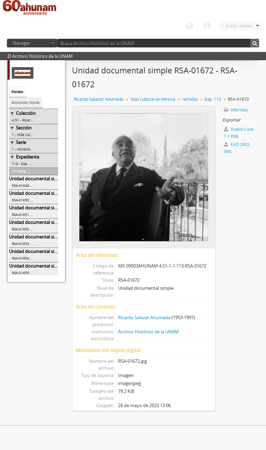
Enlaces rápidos (206, 26)
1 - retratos (21, 149)
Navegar (21, 43)
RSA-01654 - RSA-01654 (31, 258)
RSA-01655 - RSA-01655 (31, 272)
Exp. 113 (213, 99)
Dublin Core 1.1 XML (239, 132)
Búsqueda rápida (25, 102)
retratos (190, 99)
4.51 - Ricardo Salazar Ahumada (35, 120)
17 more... (20, 171)
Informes (236, 110)
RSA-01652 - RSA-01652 (31, 229)
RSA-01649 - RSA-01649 (31, 185)
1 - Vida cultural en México (34, 134)
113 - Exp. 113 (23, 163)
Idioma (189, 26)
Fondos (17, 91)
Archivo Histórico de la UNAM (148, 331)
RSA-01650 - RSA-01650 (31, 200)
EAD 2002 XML (237, 148)
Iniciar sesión (238, 25)
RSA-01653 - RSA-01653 (31, 243)
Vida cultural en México (153, 99)
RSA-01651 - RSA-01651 (31, 214)
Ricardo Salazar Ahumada (99, 99)
